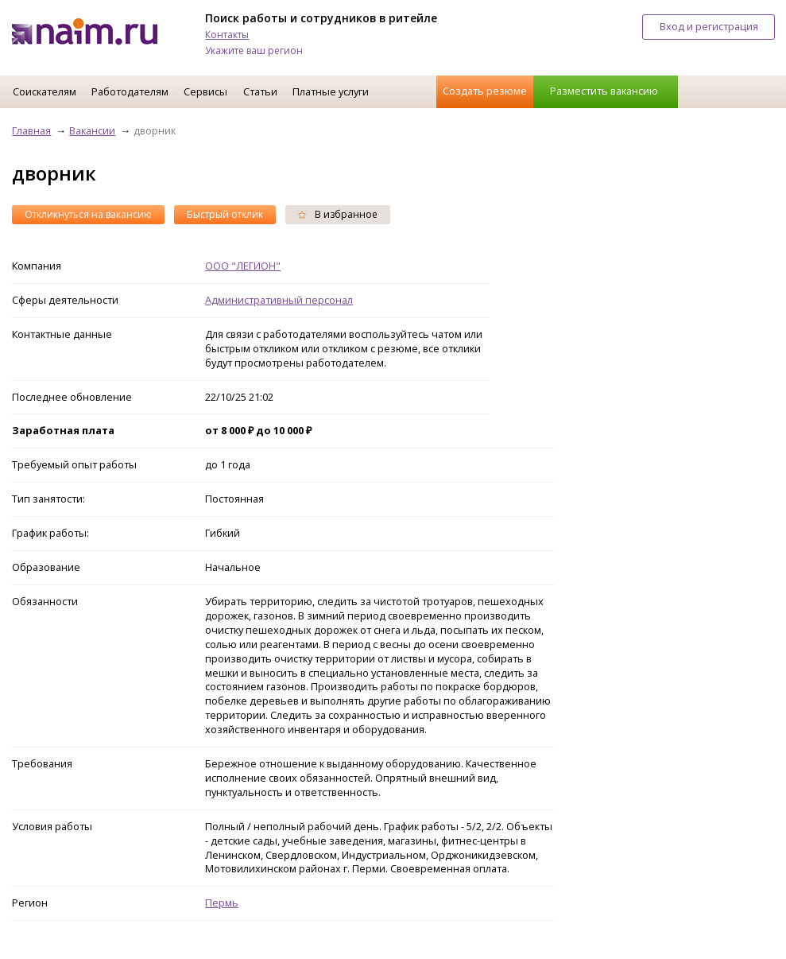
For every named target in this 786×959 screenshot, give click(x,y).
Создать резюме (485, 90)
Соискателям (44, 91)
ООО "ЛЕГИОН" (243, 265)
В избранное (338, 214)
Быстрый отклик (225, 214)
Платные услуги (330, 91)
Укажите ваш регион (254, 50)
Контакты (227, 34)
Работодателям (129, 91)
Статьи (260, 91)
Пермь (221, 902)
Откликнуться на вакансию (88, 214)
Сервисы (205, 91)
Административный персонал (279, 300)
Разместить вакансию (604, 90)
